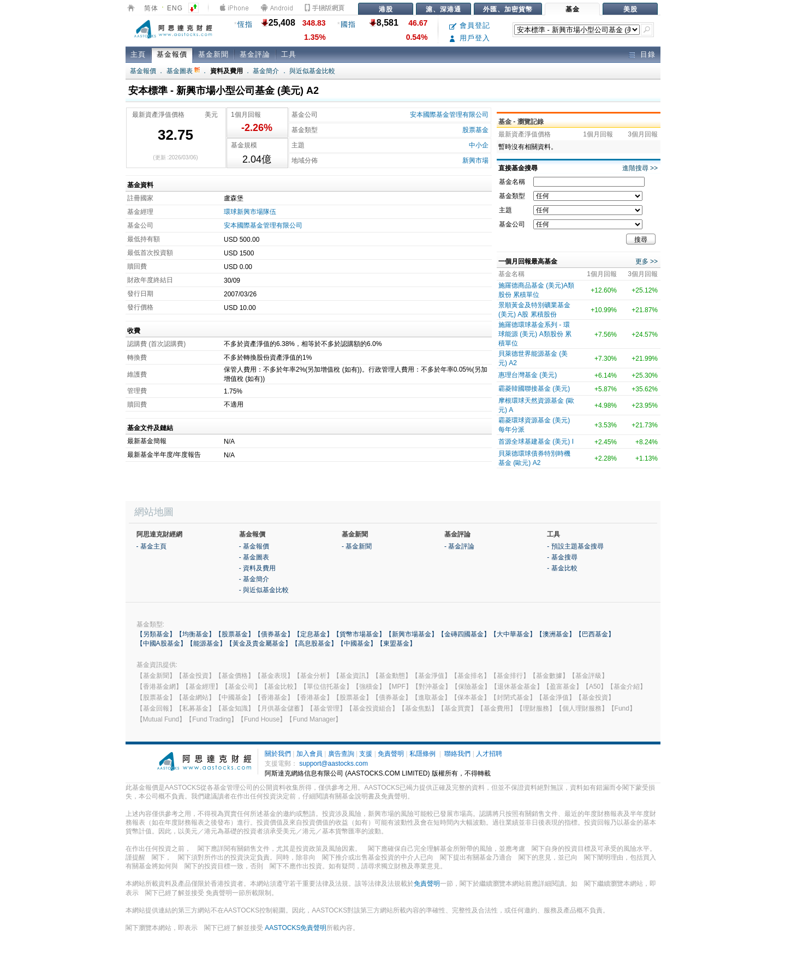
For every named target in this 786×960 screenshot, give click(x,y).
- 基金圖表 (254, 557)
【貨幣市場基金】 (359, 634)
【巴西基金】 (595, 634)
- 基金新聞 (357, 546)
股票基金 (475, 130)
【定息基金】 (313, 634)
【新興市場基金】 (411, 634)
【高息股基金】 (314, 643)
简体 (151, 8)
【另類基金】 (156, 634)
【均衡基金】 (195, 634)
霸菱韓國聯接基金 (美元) (534, 388)
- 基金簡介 (254, 579)
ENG (175, 8)
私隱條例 (422, 754)
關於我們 (278, 754)
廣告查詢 (341, 754)
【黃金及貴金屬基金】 (258, 643)
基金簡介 (266, 71)
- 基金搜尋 (562, 557)
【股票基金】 (234, 634)
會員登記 (469, 25)
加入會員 (309, 754)
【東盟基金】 (396, 643)
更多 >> (646, 261)
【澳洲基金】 (555, 634)
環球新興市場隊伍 (250, 212)
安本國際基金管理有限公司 (449, 114)
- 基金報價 (254, 546)
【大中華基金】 (513, 634)
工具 (288, 54)
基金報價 (172, 54)
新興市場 (475, 160)
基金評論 (255, 54)
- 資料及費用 (257, 568)
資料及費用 (226, 71)
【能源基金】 (206, 643)
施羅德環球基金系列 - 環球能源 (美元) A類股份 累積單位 (534, 334)
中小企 (479, 145)
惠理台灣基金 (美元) (527, 375)
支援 (365, 754)
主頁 (138, 54)
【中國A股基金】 (161, 643)
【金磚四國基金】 (464, 634)
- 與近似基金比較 (264, 590)
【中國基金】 (357, 643)
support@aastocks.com (333, 763)
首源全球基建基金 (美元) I (536, 441)
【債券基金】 (274, 634)
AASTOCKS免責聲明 (295, 928)
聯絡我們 (457, 754)
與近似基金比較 (312, 71)
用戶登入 (469, 38)
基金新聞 (213, 54)
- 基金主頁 (151, 546)
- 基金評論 (459, 546)
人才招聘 (489, 754)
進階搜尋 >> (640, 168)
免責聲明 (391, 754)
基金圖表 (183, 71)
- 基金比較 (562, 568)
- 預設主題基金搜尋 (575, 546)
